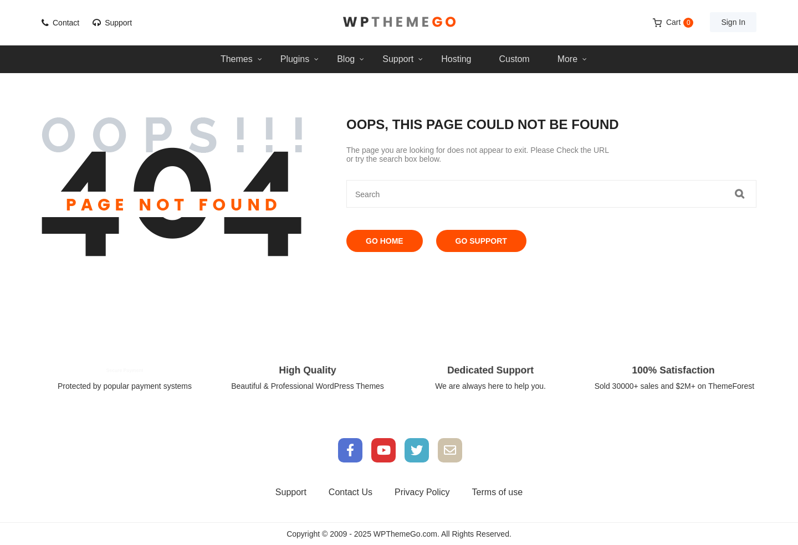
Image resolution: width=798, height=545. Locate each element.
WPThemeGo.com (405, 533)
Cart (679, 23)
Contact (66, 22)
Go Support (481, 240)
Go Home (384, 240)
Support (118, 22)
